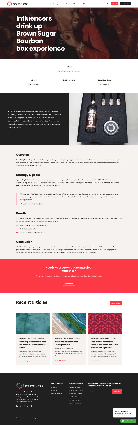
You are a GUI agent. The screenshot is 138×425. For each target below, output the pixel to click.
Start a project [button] (69, 283)
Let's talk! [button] (114, 3)
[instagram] (20, 406)
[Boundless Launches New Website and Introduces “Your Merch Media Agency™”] (105, 339)
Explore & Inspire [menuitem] (57, 383)
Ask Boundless (129, 421)
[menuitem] (50, 3)
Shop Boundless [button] (125, 3)
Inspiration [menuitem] (45, 3)
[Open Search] (107, 3)
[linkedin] (17, 406)
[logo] (29, 386)
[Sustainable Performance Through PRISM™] (69, 339)
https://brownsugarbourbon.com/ (69, 71)
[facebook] (24, 406)
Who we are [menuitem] (86, 3)
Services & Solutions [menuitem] (72, 3)
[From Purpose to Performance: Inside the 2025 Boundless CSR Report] (33, 339)
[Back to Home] (17, 3)
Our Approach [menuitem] (57, 3)
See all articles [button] (115, 303)
